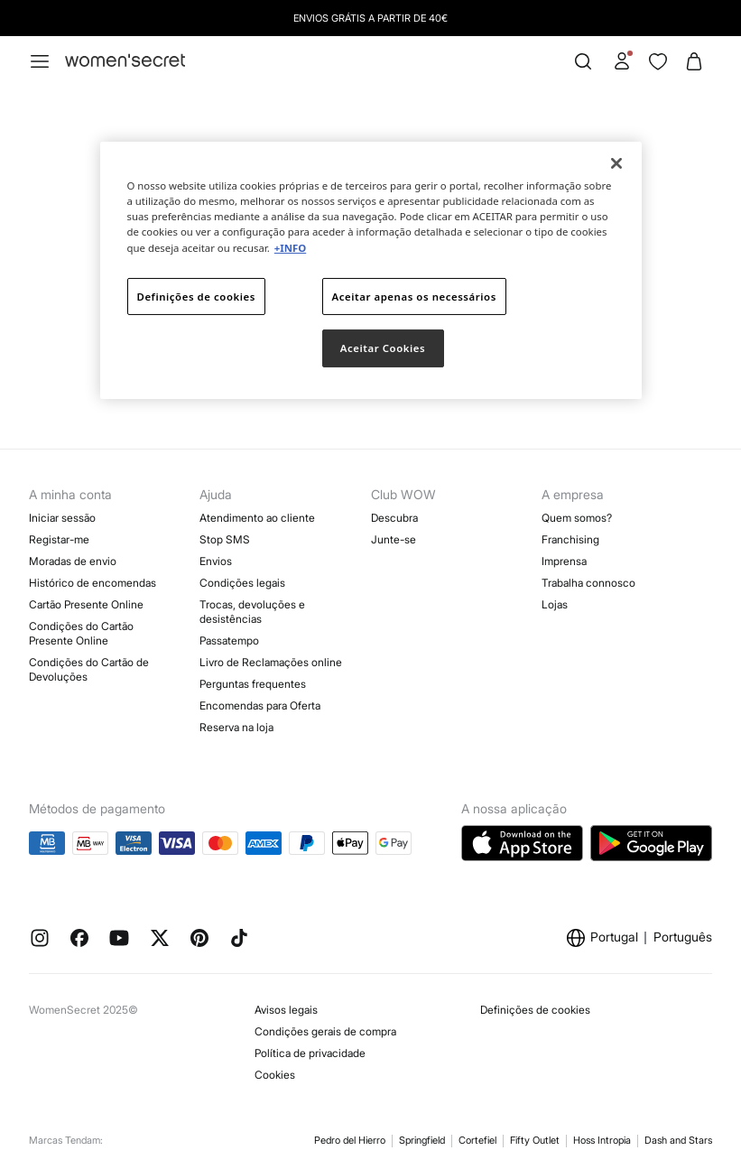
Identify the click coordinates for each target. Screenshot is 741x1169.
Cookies (275, 1074)
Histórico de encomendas (92, 582)
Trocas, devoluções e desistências (252, 612)
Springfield (422, 1140)
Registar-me (59, 539)
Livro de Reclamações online (270, 662)
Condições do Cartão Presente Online (81, 633)
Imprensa (564, 561)
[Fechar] (616, 163)
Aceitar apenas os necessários (414, 295)
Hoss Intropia (602, 1140)
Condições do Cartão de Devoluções (89, 669)
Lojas (555, 604)
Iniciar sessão (62, 517)
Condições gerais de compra (325, 1031)
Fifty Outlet (535, 1140)
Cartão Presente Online (86, 604)
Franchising (570, 539)
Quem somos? (577, 517)
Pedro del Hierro (349, 1140)
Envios (215, 561)
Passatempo (229, 640)
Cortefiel (477, 1140)
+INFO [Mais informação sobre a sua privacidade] (290, 247)
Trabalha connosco (588, 582)
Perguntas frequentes (252, 684)
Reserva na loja (236, 727)
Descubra (394, 517)
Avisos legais (286, 1009)
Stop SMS (224, 539)
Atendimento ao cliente (257, 517)
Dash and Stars (678, 1140)
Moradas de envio (72, 561)
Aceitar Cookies (382, 348)
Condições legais (242, 582)
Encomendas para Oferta (259, 705)
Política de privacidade (310, 1053)
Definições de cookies (535, 1009)
